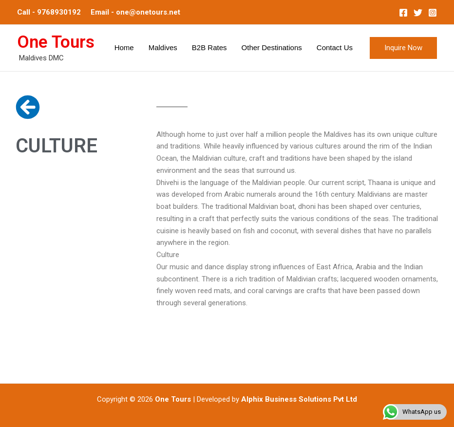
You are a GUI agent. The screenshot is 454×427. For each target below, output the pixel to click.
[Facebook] (403, 12)
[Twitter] (418, 12)
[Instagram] (432, 12)
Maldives (163, 47)
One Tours (56, 42)
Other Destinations (272, 47)
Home (124, 47)
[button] (403, 48)
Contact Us (335, 47)
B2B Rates (209, 47)
